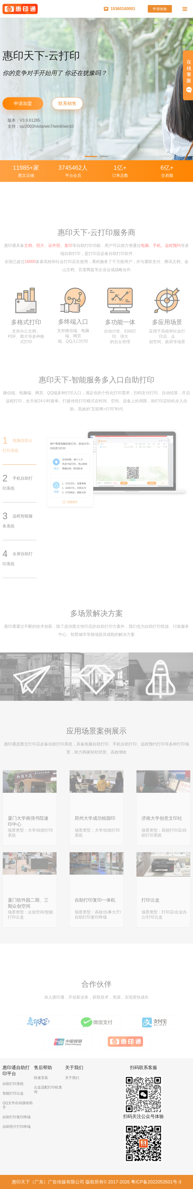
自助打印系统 (13, 1084)
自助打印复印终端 (17, 1117)
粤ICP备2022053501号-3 (156, 1181)
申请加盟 (23, 103)
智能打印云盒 (13, 1093)
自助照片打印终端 (17, 1127)
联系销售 (67, 103)
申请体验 (160, 9)
